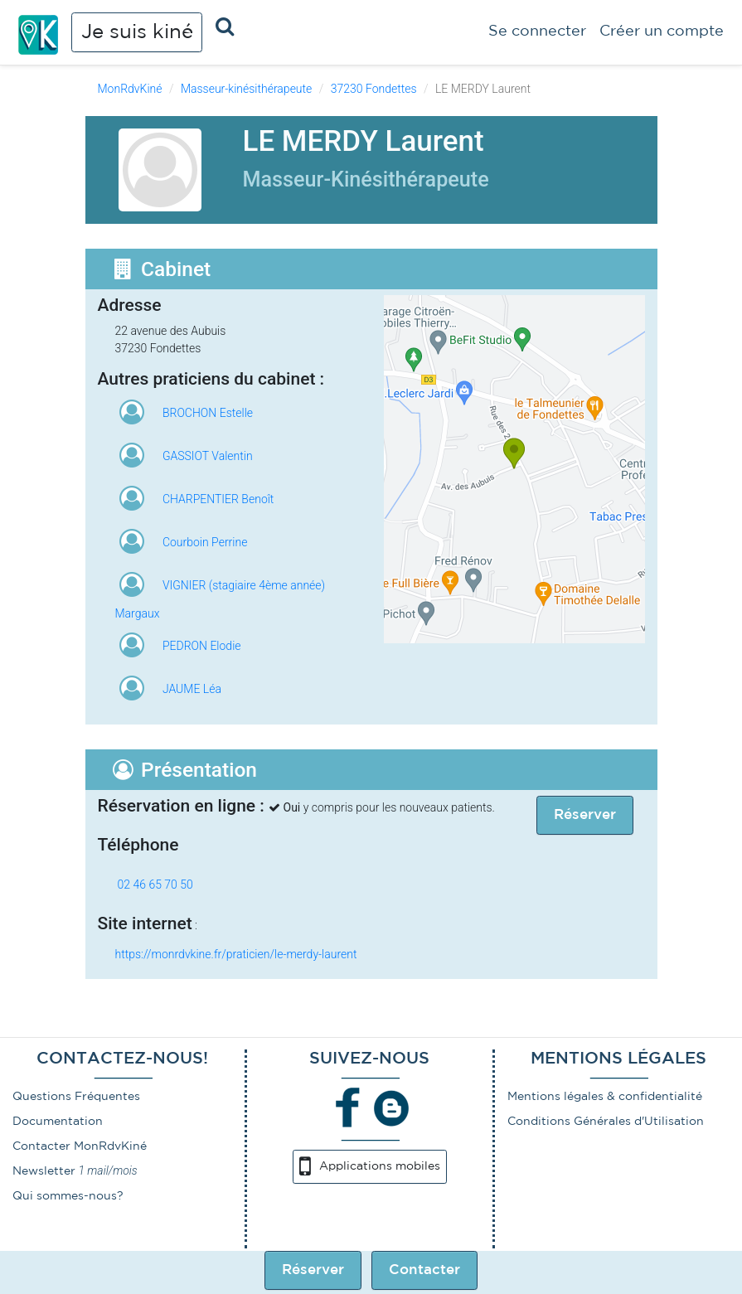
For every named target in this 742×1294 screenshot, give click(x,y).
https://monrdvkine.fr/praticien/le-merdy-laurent (236, 954)
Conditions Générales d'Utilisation (605, 1122)
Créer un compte (661, 31)
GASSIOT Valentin (207, 456)
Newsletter (43, 1171)
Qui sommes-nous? (68, 1196)
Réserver (313, 1270)
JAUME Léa (191, 688)
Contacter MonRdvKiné (79, 1146)
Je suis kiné (137, 32)
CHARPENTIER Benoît (218, 499)
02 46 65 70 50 (155, 884)
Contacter (424, 1270)
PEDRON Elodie (201, 645)
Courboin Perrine (204, 542)
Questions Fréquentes (76, 1097)
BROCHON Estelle (207, 412)
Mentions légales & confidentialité (604, 1097)
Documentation (57, 1122)
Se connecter (537, 31)
